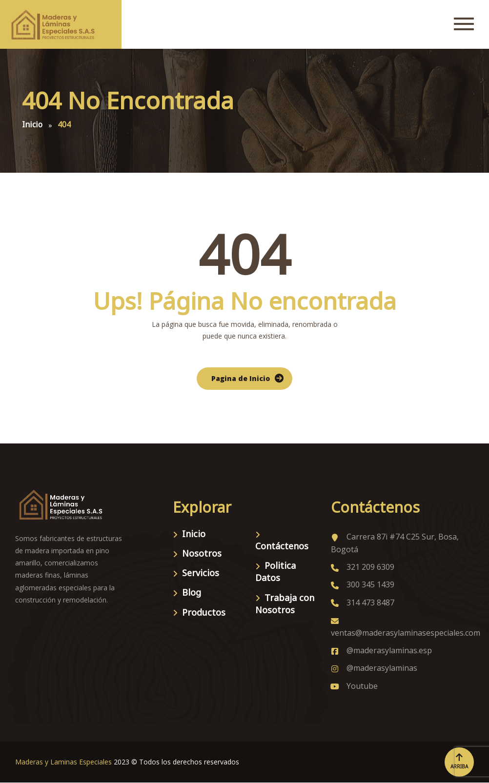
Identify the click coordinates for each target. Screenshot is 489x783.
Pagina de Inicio (240, 378)
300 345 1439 (362, 584)
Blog (191, 592)
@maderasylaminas (374, 668)
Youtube (354, 686)
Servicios (200, 573)
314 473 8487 (362, 602)
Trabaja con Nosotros (284, 604)
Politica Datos (275, 571)
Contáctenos (281, 546)
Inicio (193, 534)
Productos (203, 612)
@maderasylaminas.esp (381, 650)
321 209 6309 (362, 567)
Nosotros (202, 553)
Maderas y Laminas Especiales (63, 761)
